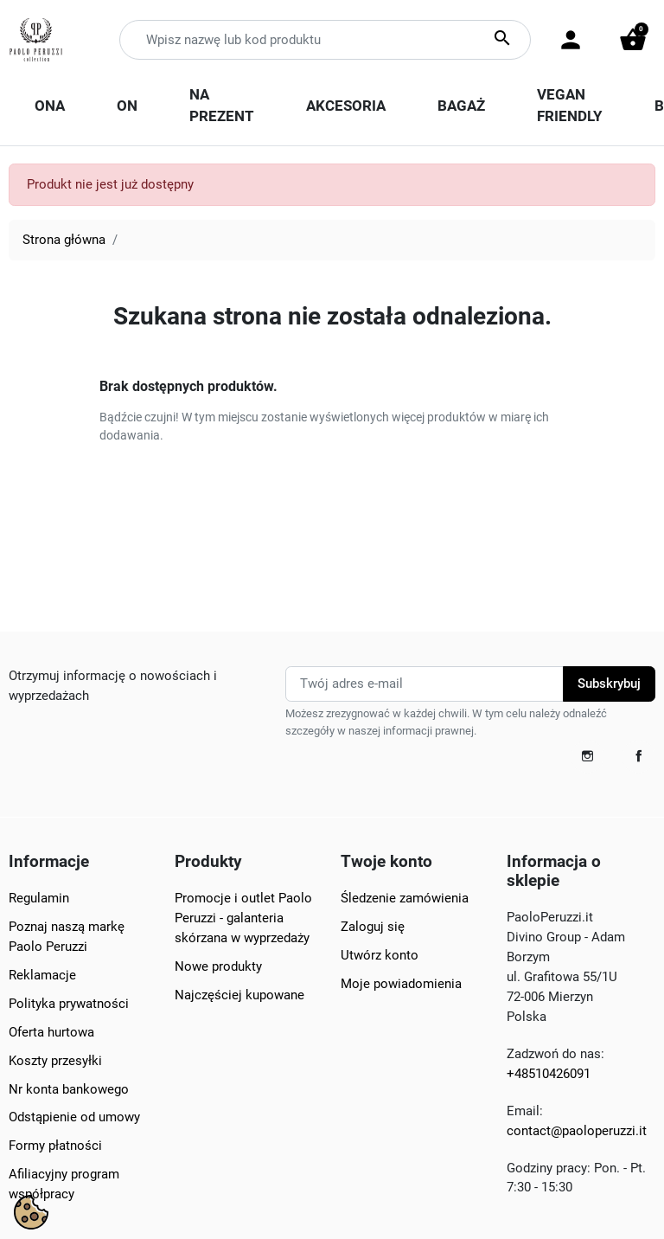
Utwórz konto (379, 955)
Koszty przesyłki (55, 1061)
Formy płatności (55, 1145)
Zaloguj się (373, 926)
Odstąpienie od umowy (74, 1117)
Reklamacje (42, 975)
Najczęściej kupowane (239, 995)
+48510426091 (549, 1074)
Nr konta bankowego (69, 1089)
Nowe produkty (218, 966)
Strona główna (63, 239)
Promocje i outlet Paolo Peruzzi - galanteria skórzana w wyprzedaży (243, 918)
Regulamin (39, 898)
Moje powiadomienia (401, 984)
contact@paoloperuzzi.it (577, 1131)
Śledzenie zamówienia (405, 898)
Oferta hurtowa (51, 1032)
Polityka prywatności (69, 1003)
